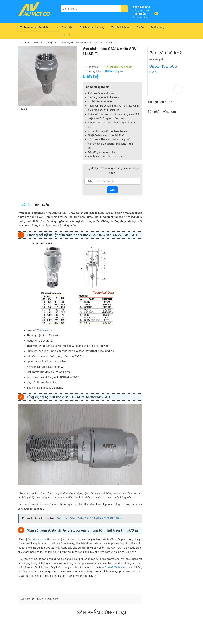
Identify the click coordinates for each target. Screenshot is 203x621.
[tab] (25, 204)
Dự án (140, 27)
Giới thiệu (67, 27)
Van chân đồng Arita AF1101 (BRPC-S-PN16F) (88, 518)
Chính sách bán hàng (92, 27)
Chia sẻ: (23, 109)
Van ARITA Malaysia (116, 567)
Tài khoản (139, 13)
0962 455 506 (141, 7)
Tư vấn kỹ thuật (120, 27)
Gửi (112, 189)
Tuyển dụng (158, 27)
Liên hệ (65, 35)
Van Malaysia (45, 330)
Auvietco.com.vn (37, 539)
